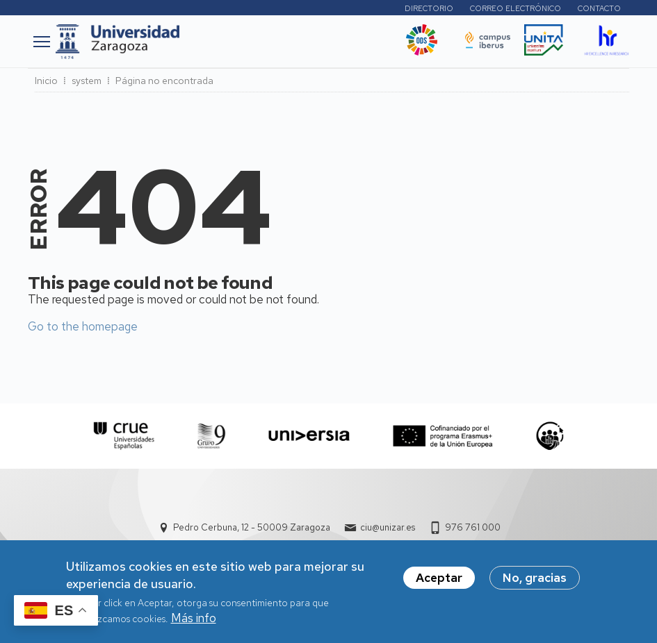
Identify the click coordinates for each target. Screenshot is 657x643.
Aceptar (439, 584)
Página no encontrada (164, 80)
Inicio (46, 80)
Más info (193, 625)
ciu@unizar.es (387, 527)
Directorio (429, 8)
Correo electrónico (515, 8)
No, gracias (535, 584)
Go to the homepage (83, 326)
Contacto (599, 8)
